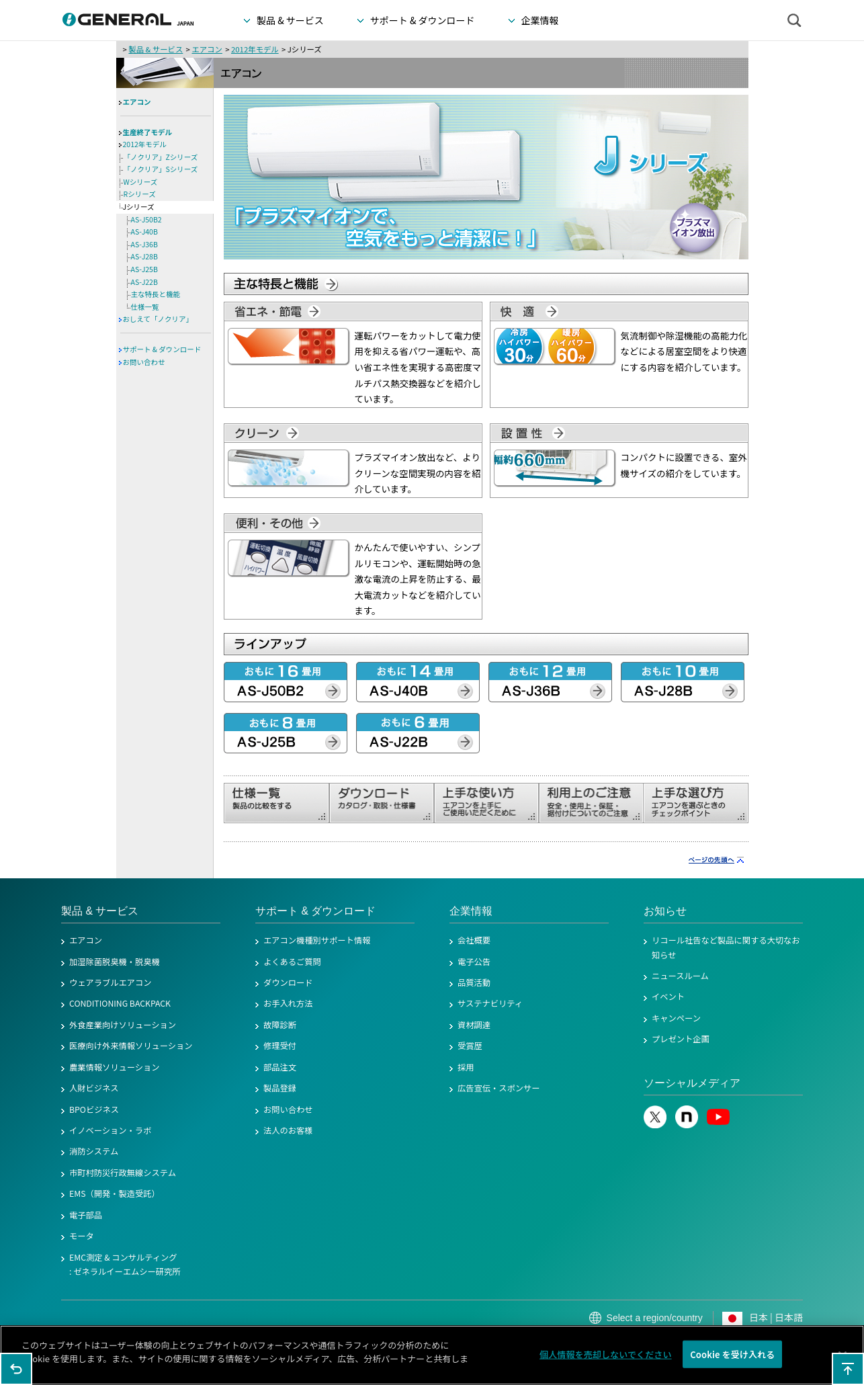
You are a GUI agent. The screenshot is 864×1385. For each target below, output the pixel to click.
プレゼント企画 (680, 1039)
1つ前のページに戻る (16, 1369)
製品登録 (279, 1088)
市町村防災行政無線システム (122, 1173)
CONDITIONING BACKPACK (120, 1003)
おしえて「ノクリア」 (158, 319)
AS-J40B (144, 231)
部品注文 (279, 1067)
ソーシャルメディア (692, 1083)
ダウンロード (288, 982)
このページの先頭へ (848, 1369)
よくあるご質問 (292, 962)
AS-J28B (144, 256)
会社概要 (474, 940)
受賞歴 (470, 1046)
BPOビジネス (94, 1109)
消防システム (93, 1151)
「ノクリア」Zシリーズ (161, 157)
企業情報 (470, 911)
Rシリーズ (140, 194)
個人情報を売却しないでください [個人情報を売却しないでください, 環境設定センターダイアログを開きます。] (605, 1357)
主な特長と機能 (156, 294)
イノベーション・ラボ (110, 1130)
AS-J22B (144, 282)
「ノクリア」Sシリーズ (161, 169)
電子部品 (85, 1215)
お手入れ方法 (288, 1003)
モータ (81, 1236)
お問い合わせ (144, 362)
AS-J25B (144, 269)
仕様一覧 (145, 307)
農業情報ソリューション (114, 1067)
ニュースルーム (680, 976)
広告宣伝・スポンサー (499, 1088)
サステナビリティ (490, 1003)
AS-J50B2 (146, 219)
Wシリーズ (141, 182)
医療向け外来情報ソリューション (131, 1046)
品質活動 (474, 982)
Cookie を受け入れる (732, 1357)
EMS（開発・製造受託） (114, 1193)
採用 (466, 1067)
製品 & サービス (155, 49)
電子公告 (474, 962)
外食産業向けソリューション (122, 1025)
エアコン (206, 49)
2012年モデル (255, 49)
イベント (668, 997)
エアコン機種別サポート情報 (316, 940)
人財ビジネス (94, 1088)
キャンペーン (676, 1018)
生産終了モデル (148, 132)
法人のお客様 (288, 1130)
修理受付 (279, 1046)
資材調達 (474, 1025)
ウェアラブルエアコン (110, 982)
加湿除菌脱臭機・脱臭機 (114, 962)
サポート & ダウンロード (162, 349)
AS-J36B (144, 244)
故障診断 (279, 1025)
